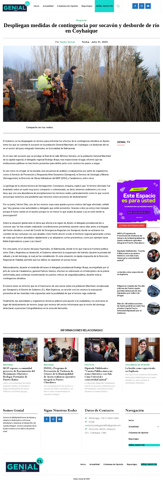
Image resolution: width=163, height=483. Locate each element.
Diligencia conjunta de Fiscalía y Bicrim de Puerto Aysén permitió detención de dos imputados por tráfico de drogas (131, 291)
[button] (118, 6)
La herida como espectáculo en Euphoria (130, 273)
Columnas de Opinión (137, 365)
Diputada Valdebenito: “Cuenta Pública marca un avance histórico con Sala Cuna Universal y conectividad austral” (131, 256)
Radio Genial (67, 42)
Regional (81, 20)
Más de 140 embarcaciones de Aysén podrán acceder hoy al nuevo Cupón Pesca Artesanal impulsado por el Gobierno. (131, 308)
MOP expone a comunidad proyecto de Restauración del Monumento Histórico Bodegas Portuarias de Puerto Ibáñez (19, 373)
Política (89, 365)
